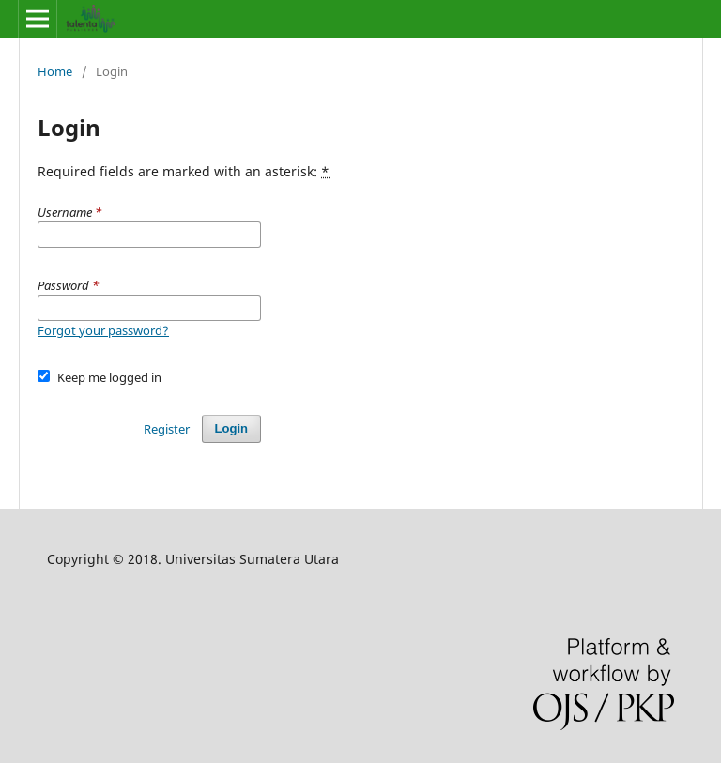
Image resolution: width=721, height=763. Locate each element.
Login (231, 428)
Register (167, 428)
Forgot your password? (103, 330)
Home (55, 71)
